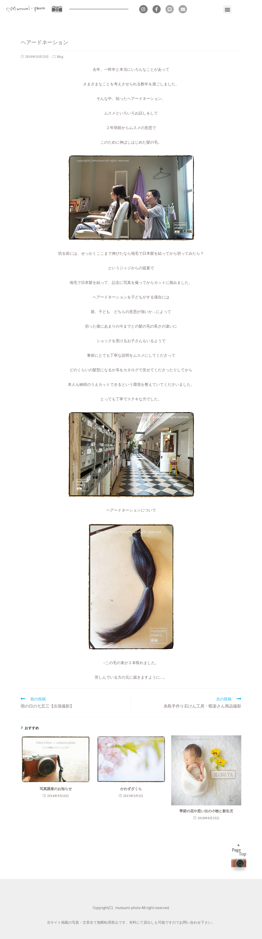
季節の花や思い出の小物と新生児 (206, 810)
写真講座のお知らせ (56, 788)
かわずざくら (131, 788)
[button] (227, 9)
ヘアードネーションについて (131, 510)
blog (60, 56)
